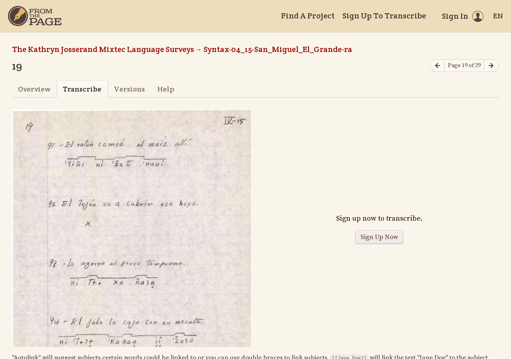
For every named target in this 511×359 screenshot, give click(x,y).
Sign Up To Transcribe (384, 15)
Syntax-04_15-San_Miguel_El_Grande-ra (278, 49)
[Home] (34, 16)
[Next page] (491, 65)
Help (165, 89)
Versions (129, 89)
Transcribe (82, 89)
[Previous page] (437, 65)
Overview (34, 89)
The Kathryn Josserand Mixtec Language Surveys (103, 49)
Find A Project (308, 15)
